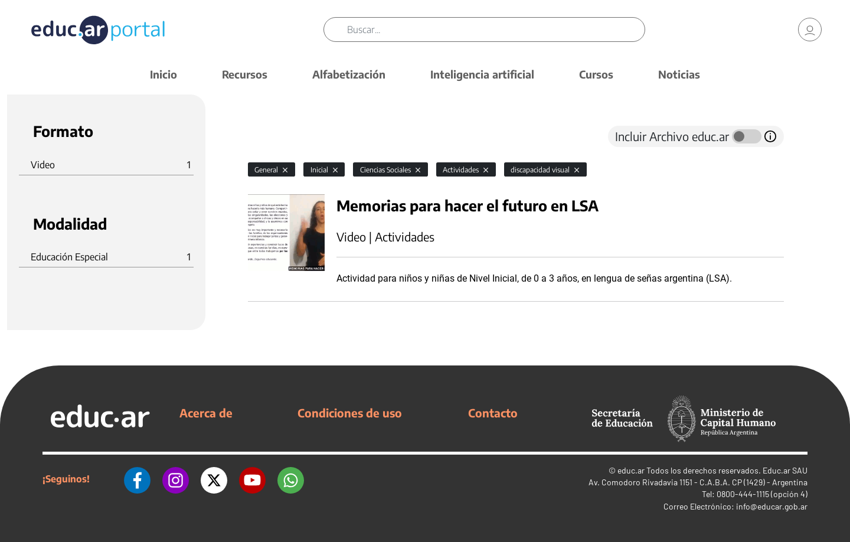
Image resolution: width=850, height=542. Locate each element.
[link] (810, 29)
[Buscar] (496, 29)
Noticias (679, 74)
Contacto (493, 413)
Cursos (596, 74)
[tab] (271, 136)
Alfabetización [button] (348, 74)
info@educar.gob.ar (772, 506)
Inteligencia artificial (482, 74)
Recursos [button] (244, 74)
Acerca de (206, 413)
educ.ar (631, 470)
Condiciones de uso (350, 413)
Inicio (163, 74)
